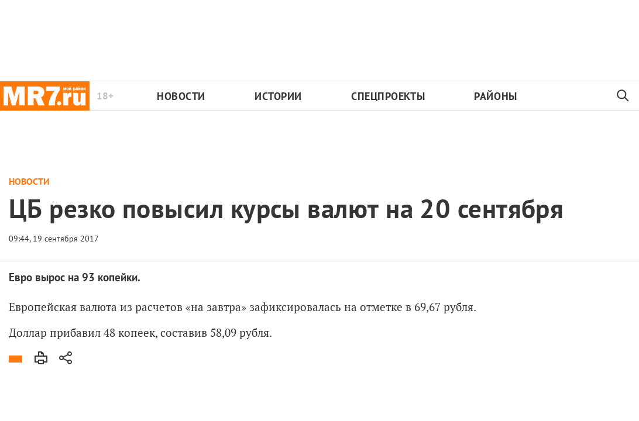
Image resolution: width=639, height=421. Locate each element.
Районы (495, 96)
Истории (278, 96)
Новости (181, 96)
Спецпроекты (388, 96)
